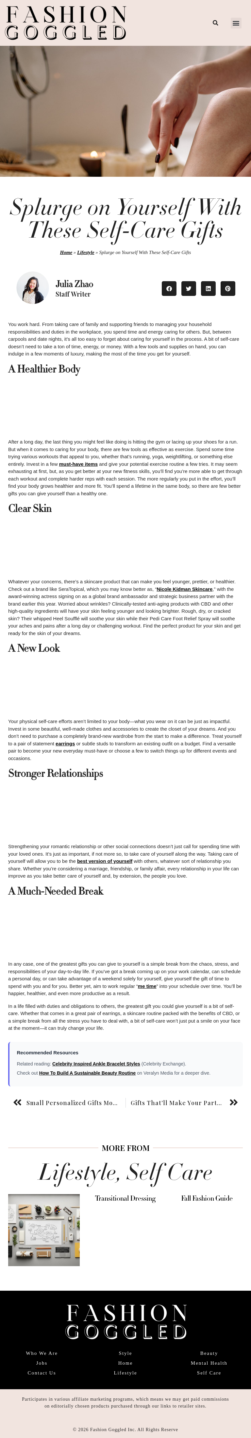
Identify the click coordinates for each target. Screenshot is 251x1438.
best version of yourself (104, 861)
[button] (236, 23)
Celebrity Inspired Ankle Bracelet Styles (96, 1063)
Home (66, 252)
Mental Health (209, 1363)
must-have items (78, 464)
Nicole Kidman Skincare (184, 589)
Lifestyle (85, 252)
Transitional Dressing (125, 1198)
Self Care (209, 1372)
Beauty (209, 1353)
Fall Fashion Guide (207, 1198)
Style (125, 1353)
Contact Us (41, 1372)
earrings (65, 743)
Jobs (42, 1363)
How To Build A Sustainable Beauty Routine (87, 1073)
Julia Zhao (74, 284)
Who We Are (42, 1353)
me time (147, 986)
